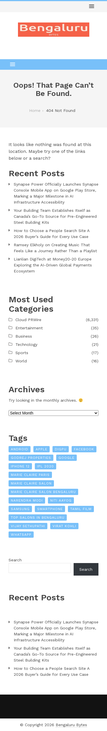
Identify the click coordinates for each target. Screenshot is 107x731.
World (21, 361)
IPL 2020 (45, 466)
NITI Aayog (61, 500)
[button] (91, 7)
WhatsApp (21, 535)
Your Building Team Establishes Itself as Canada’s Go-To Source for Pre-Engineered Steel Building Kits (55, 216)
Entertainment (29, 328)
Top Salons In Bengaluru (37, 517)
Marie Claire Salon (31, 483)
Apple (41, 449)
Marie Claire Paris (30, 475)
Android (19, 449)
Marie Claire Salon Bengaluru (43, 492)
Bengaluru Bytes (71, 724)
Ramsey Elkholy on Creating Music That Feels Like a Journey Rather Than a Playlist (55, 248)
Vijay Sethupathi (28, 526)
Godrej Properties (31, 458)
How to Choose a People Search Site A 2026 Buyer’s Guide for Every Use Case (51, 233)
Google (66, 458)
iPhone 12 (20, 466)
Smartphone (50, 509)
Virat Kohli (64, 526)
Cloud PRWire (28, 319)
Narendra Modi (27, 500)
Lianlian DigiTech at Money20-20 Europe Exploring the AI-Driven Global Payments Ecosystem (53, 265)
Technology (26, 344)
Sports (21, 352)
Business (23, 336)
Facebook (84, 449)
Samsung (20, 509)
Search (15, 560)
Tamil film (81, 509)
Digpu (60, 449)
